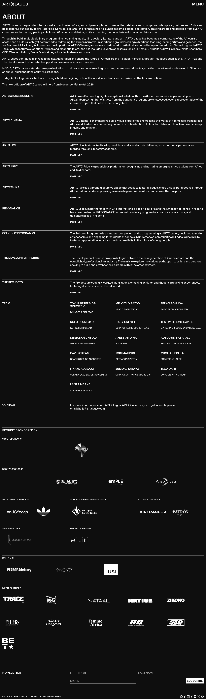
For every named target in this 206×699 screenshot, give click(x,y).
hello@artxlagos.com (91, 408)
